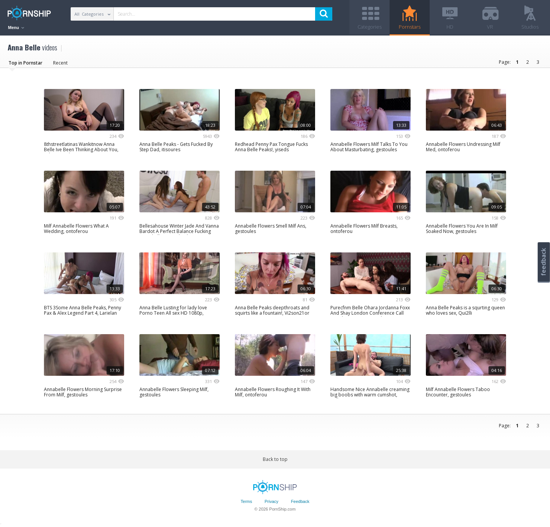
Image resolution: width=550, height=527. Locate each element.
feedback (543, 262)
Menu (16, 27)
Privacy (271, 501)
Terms (246, 501)
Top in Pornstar (25, 63)
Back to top (275, 459)
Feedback (300, 501)
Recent (60, 63)
